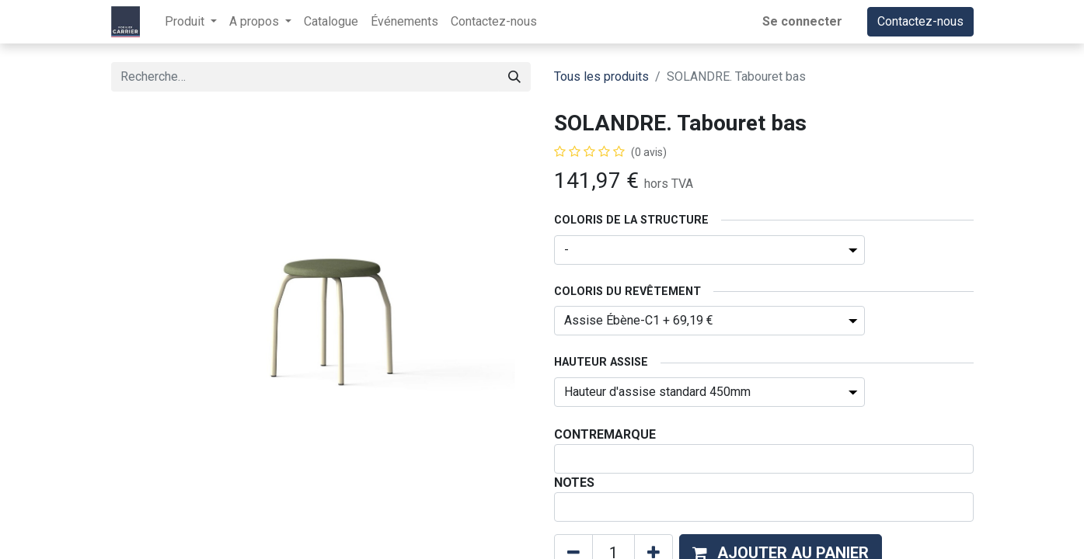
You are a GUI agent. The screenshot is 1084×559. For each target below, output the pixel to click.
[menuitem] (331, 21)
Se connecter (802, 21)
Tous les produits (601, 76)
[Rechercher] (514, 77)
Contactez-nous (920, 21)
